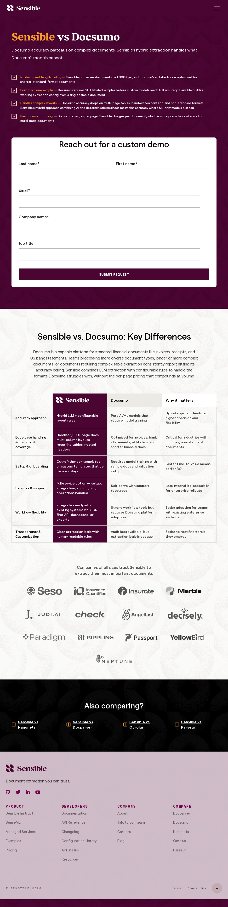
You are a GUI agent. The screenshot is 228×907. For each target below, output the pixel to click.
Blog (121, 841)
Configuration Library (79, 841)
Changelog (70, 831)
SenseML (13, 822)
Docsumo (180, 822)
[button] (216, 8)
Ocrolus (179, 841)
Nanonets (181, 831)
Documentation (74, 813)
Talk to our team (131, 822)
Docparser (181, 813)
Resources (70, 859)
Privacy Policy (196, 888)
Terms (176, 888)
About (122, 813)
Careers (124, 831)
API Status (70, 850)
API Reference (74, 822)
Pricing (11, 850)
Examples (13, 841)
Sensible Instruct (19, 813)
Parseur (179, 850)
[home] (23, 8)
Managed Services (21, 831)
